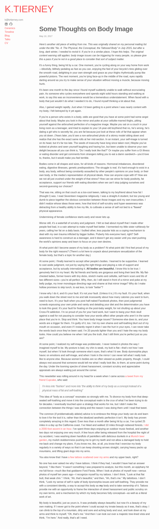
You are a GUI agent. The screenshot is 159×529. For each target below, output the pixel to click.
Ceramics (10, 28)
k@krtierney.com (14, 19)
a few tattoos (75, 457)
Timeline (9, 32)
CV (6, 43)
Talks (7, 39)
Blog (7, 35)
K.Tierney (29, 9)
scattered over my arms (96, 457)
